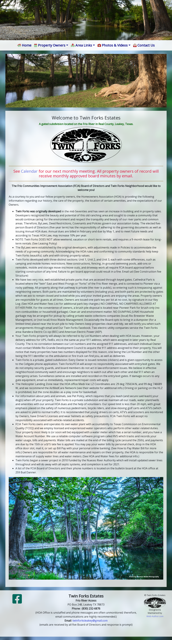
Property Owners (49, 45)
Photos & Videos (113, 45)
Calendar (29, 171)
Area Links (81, 45)
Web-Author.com (154, 616)
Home (24, 45)
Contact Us (144, 45)
